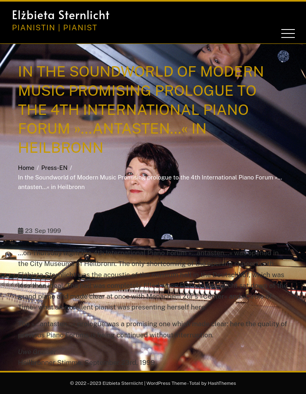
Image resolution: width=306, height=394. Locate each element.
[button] (254, 15)
